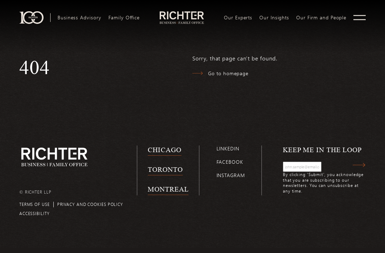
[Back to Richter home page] (54, 156)
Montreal (168, 189)
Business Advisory (79, 17)
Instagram (231, 175)
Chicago (164, 150)
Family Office (124, 17)
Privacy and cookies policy (90, 204)
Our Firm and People (321, 17)
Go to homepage (228, 73)
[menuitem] (79, 17)
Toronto (165, 169)
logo (182, 14)
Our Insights (274, 17)
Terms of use (34, 204)
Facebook (230, 161)
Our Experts (238, 17)
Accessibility (34, 213)
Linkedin (228, 148)
